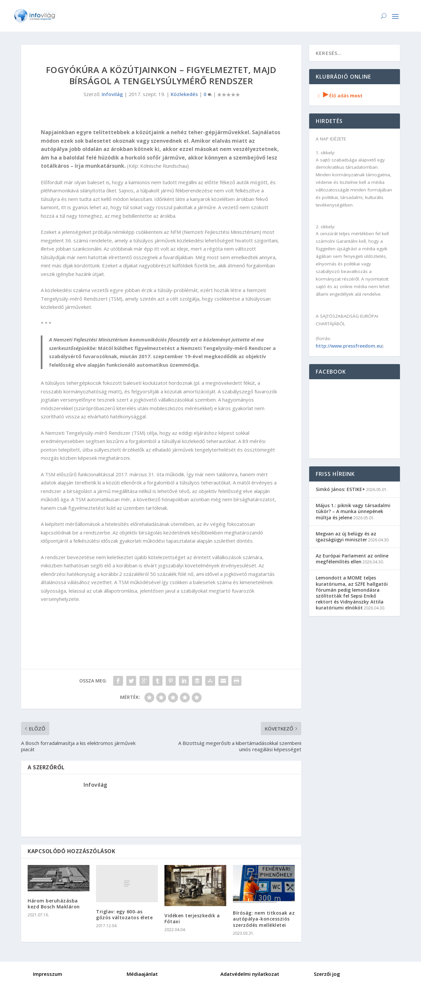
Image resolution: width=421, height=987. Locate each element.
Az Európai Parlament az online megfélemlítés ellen (352, 559)
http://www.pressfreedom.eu (349, 346)
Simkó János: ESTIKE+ (340, 489)
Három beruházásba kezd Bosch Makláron (54, 904)
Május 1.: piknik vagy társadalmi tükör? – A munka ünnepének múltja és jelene (353, 511)
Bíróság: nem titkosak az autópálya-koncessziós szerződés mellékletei (264, 919)
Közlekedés (184, 94)
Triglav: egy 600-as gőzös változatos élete (124, 914)
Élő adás (339, 95)
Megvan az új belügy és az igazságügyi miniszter (346, 537)
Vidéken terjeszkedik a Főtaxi (192, 918)
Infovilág (112, 94)
